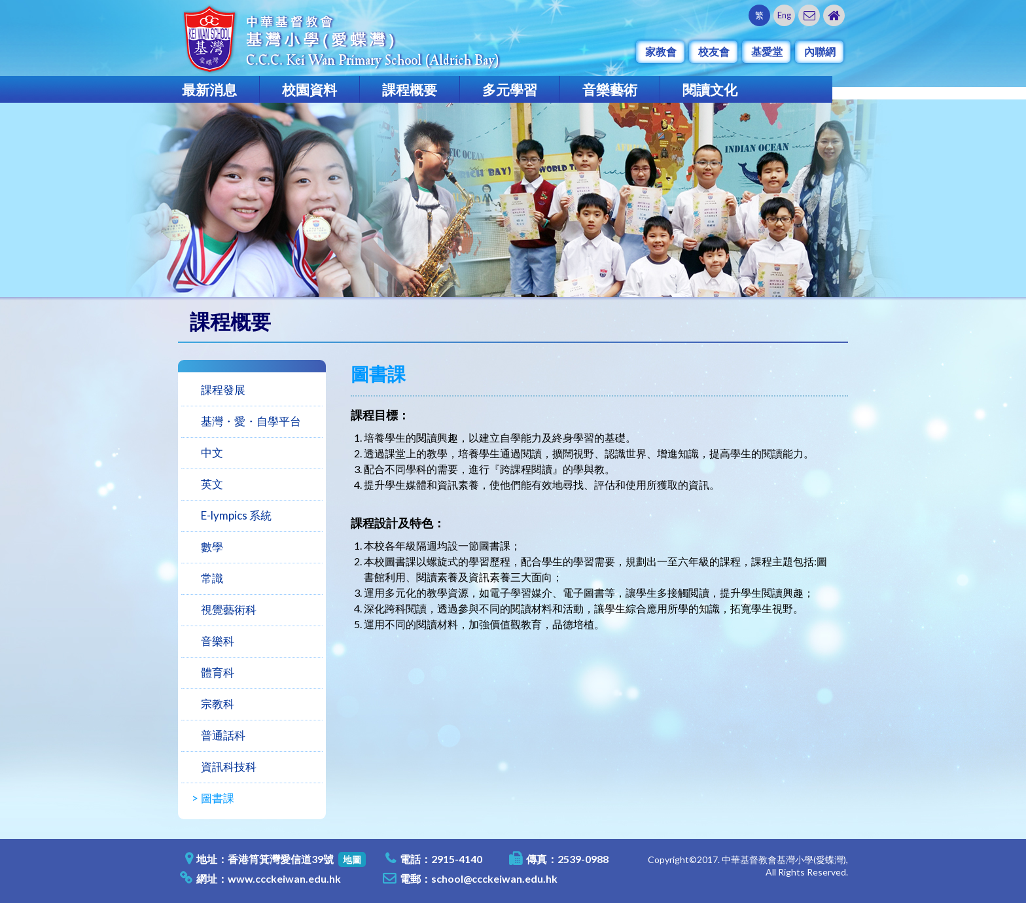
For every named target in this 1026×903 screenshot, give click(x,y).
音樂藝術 (609, 89)
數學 (212, 547)
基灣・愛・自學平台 (251, 421)
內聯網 (820, 51)
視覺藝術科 (228, 609)
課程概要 (409, 89)
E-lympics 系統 (236, 515)
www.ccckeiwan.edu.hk (284, 878)
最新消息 (209, 89)
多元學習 (509, 89)
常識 (212, 578)
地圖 (352, 859)
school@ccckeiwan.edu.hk (494, 878)
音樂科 (217, 641)
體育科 (217, 672)
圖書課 (217, 798)
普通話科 (223, 735)
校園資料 (309, 89)
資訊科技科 (228, 766)
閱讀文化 (709, 89)
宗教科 (217, 704)
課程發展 (223, 390)
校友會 (714, 51)
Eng (784, 15)
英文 (212, 484)
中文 (212, 452)
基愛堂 (767, 51)
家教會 (661, 51)
